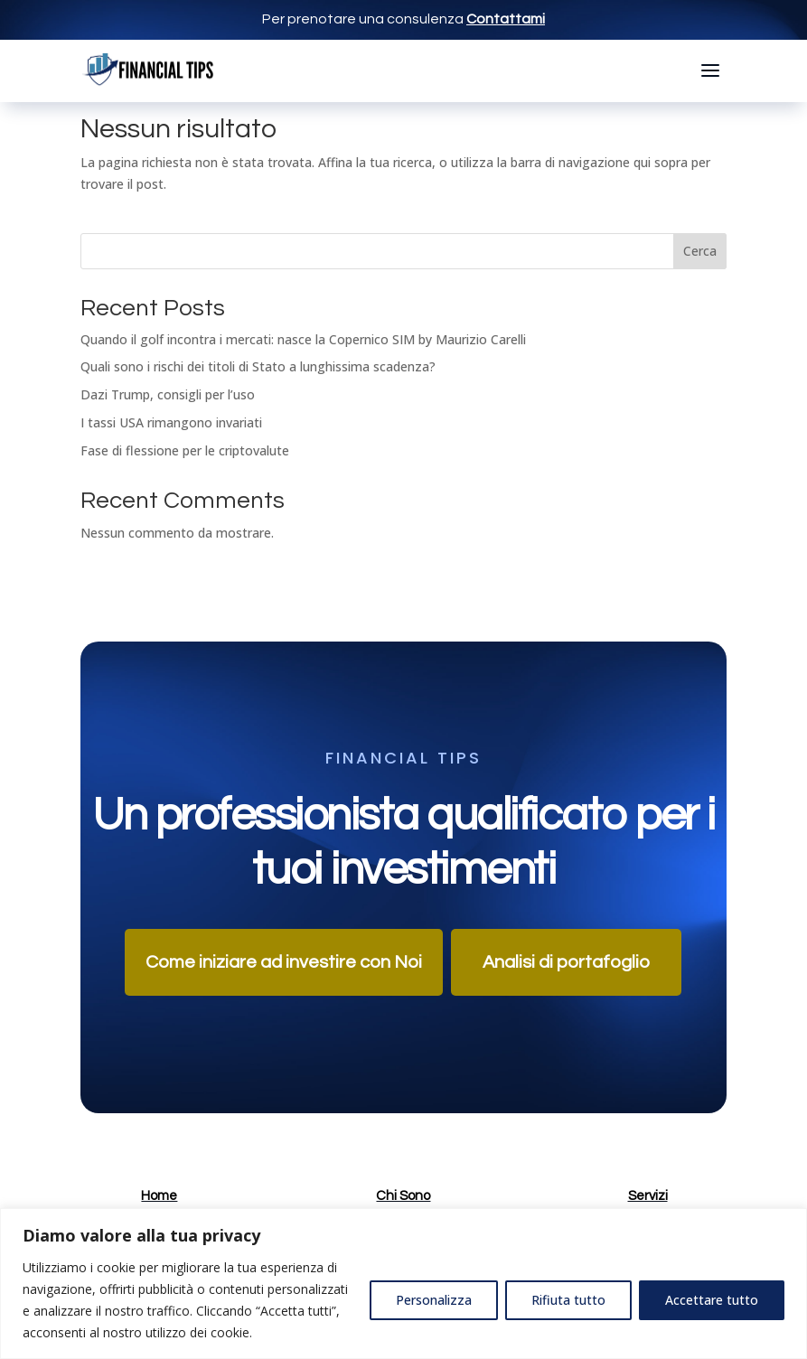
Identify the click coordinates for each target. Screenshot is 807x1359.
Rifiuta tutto (568, 1299)
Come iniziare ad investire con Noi (283, 962)
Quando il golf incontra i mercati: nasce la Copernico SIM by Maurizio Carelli (303, 339)
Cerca (700, 250)
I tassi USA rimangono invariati (171, 422)
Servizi (648, 1196)
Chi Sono (403, 1196)
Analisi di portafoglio (566, 962)
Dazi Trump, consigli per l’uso (167, 394)
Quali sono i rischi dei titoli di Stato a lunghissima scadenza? (258, 366)
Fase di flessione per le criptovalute (184, 450)
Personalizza (434, 1299)
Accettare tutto (711, 1299)
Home (159, 1196)
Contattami (505, 19)
